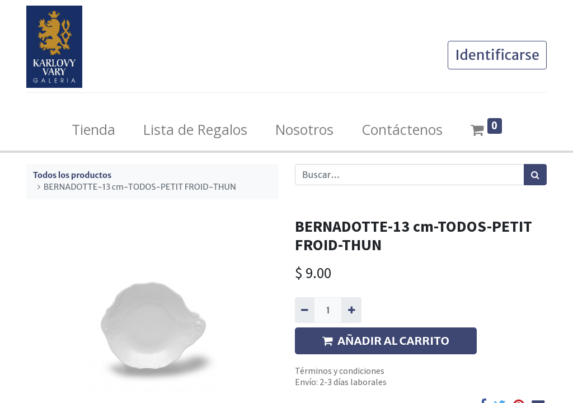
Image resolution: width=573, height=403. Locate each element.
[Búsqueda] (535, 174)
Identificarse (497, 55)
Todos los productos (72, 175)
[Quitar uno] (304, 310)
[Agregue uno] (351, 310)
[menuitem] (93, 130)
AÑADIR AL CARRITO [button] (385, 341)
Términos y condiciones (339, 370)
